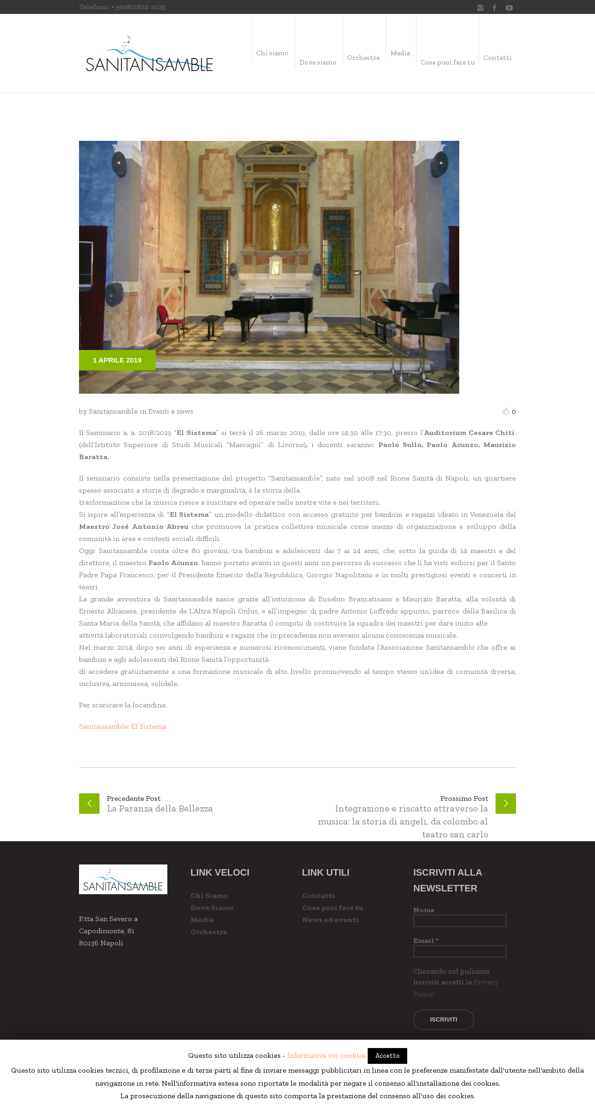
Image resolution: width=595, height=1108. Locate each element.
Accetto (387, 1056)
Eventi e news (170, 411)
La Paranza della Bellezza (160, 808)
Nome (424, 909)
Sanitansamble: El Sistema (122, 726)
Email (426, 940)
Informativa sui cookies (326, 1055)
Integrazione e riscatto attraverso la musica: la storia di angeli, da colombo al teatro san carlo (403, 821)
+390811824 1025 (138, 6)
